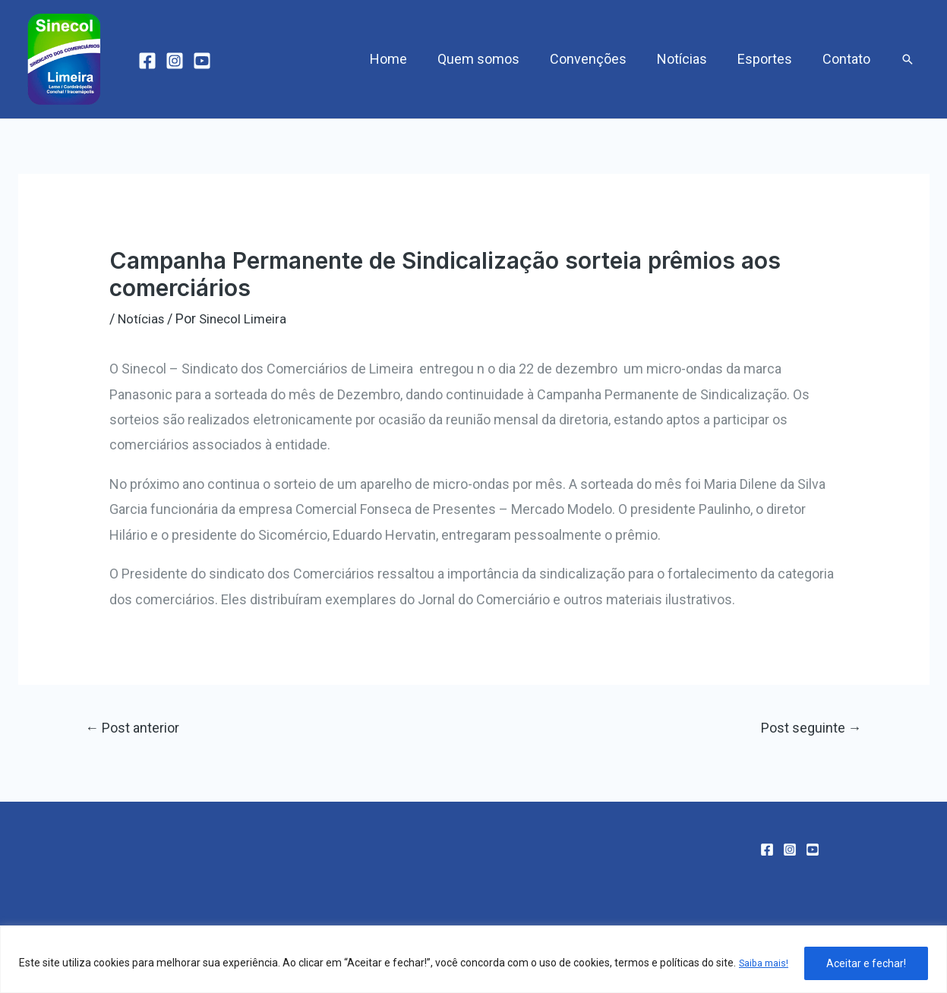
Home (405, 59)
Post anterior (137, 729)
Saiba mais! (69, 971)
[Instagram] (175, 61)
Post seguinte (807, 729)
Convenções (598, 59)
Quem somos (492, 59)
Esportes (769, 59)
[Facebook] (147, 61)
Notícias (689, 59)
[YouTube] (202, 61)
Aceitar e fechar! (866, 962)
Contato (848, 59)
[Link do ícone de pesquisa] (907, 59)
